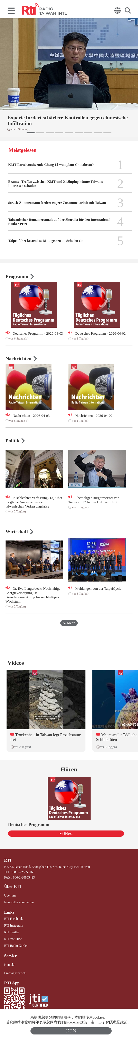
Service (10, 956)
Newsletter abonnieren (19, 902)
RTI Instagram (13, 925)
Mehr (69, 623)
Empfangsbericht (15, 973)
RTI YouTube (13, 939)
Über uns (10, 895)
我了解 (71, 1031)
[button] (31, 132)
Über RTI (12, 886)
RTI (7, 860)
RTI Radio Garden (16, 945)
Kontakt (9, 964)
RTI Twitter (11, 932)
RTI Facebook (13, 918)
